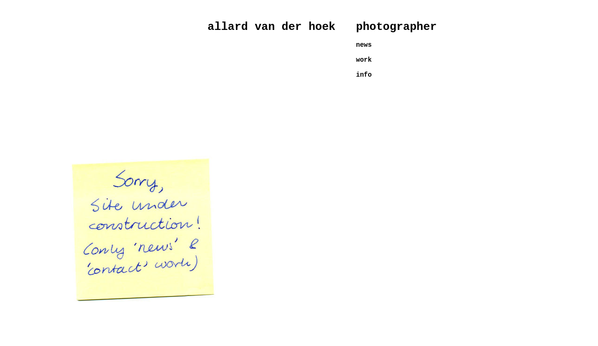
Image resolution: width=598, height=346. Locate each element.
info (364, 75)
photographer (396, 27)
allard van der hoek (271, 27)
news (364, 45)
